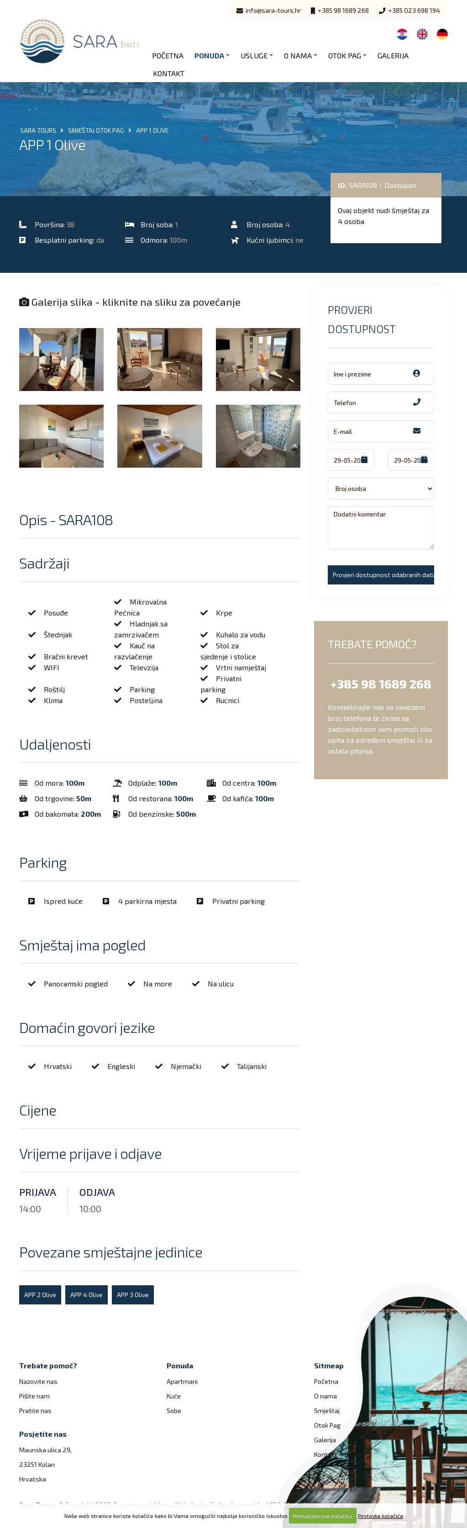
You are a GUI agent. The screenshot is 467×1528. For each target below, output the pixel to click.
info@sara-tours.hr (268, 10)
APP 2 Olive (40, 1295)
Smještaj (327, 1410)
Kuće (174, 1396)
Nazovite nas (38, 1381)
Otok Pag (344, 55)
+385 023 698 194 (409, 10)
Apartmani (182, 1381)
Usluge (254, 55)
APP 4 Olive (86, 1295)
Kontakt (168, 73)
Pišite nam (34, 1396)
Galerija (393, 55)
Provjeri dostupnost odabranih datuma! (383, 575)
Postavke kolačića (380, 1515)
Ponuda (209, 55)
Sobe (174, 1410)
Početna (168, 55)
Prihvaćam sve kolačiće (322, 1515)
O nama (298, 55)
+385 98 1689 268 (340, 10)
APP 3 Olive (133, 1295)
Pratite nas (35, 1410)
